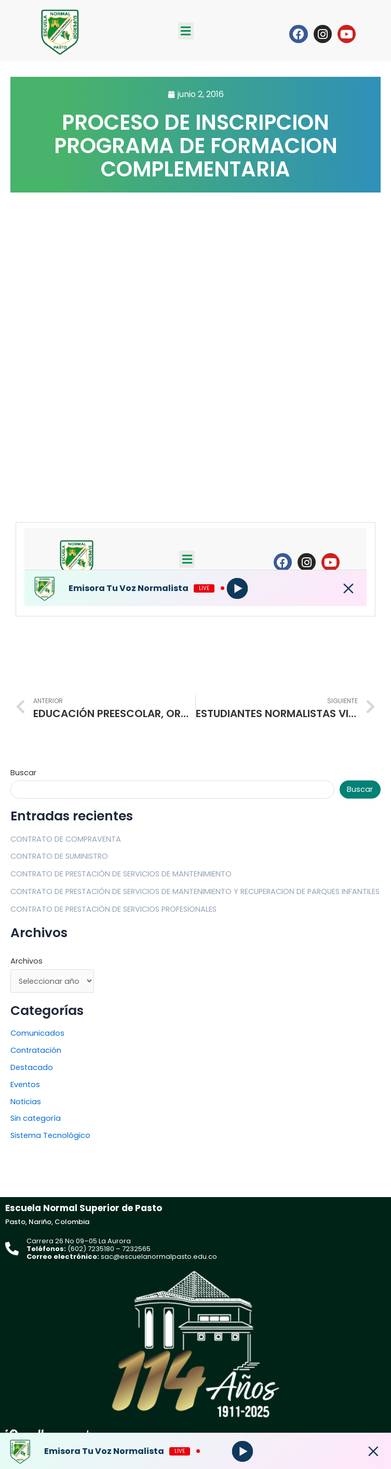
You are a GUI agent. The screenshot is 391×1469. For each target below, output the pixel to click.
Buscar (23, 772)
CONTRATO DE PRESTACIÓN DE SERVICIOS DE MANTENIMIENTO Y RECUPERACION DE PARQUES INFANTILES (195, 891)
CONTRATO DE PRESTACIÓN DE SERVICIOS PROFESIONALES (113, 909)
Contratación (35, 1050)
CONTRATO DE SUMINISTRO (59, 856)
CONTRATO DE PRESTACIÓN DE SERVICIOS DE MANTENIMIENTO (121, 874)
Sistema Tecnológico (50, 1135)
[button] (186, 30)
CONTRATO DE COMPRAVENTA (65, 839)
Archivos (26, 961)
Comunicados (37, 1033)
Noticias (25, 1101)
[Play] (242, 1451)
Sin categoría (35, 1118)
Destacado (31, 1067)
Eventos (25, 1084)
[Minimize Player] (373, 1451)
